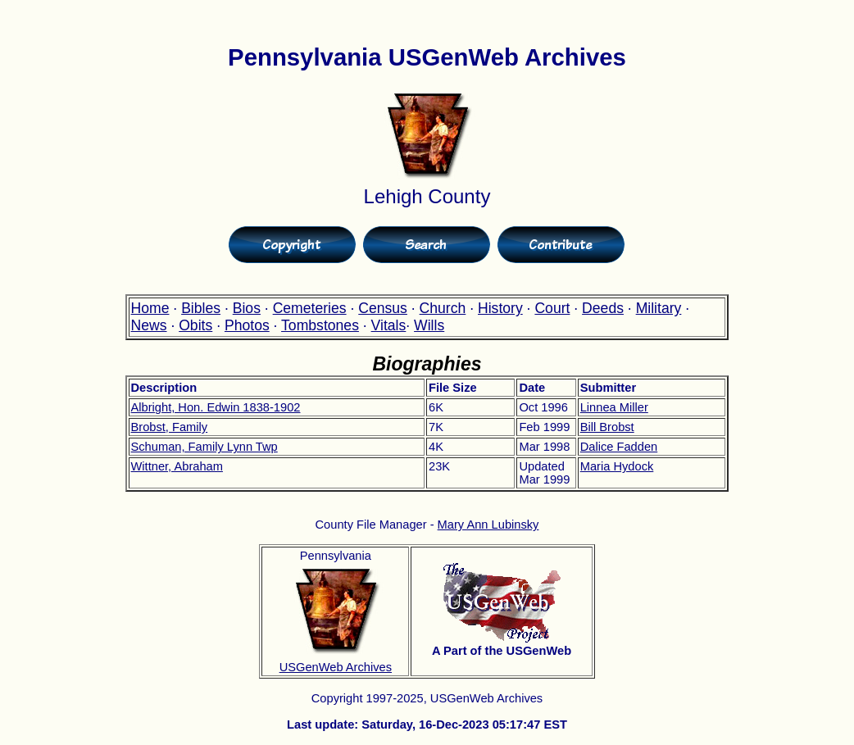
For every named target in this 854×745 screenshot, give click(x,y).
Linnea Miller (614, 407)
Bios (247, 308)
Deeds (603, 308)
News (149, 325)
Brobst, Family (169, 427)
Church (443, 308)
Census (382, 308)
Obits (195, 325)
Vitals (389, 325)
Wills (429, 325)
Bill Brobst (607, 427)
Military (659, 308)
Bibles (200, 308)
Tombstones (320, 325)
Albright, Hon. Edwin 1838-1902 (216, 407)
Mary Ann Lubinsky (488, 524)
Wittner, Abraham (177, 466)
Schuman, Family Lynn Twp (204, 446)
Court (552, 308)
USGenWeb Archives (335, 667)
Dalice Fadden (619, 446)
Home (150, 308)
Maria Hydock (617, 466)
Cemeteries (310, 308)
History (500, 308)
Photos (247, 325)
